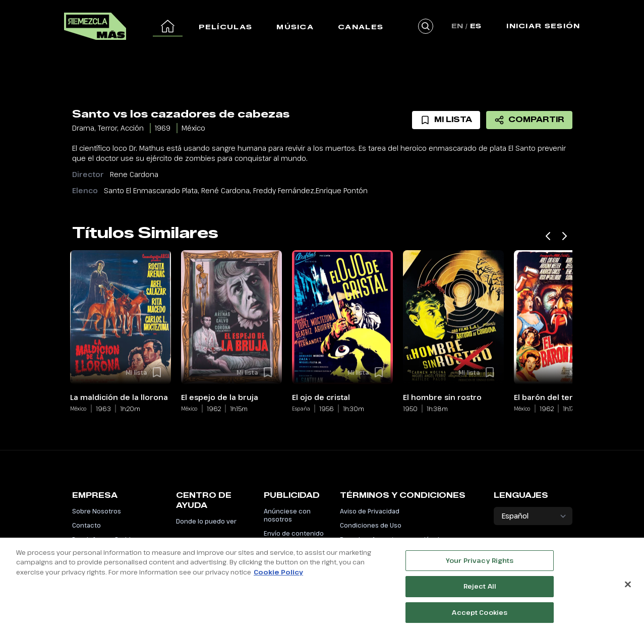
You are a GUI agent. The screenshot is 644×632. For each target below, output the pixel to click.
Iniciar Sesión (543, 26)
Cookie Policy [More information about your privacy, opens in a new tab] (278, 577)
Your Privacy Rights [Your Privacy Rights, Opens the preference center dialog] (479, 565)
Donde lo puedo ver (206, 521)
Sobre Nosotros (96, 511)
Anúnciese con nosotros (287, 515)
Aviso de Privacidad (369, 511)
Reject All (479, 591)
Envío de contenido (294, 533)
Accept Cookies (479, 617)
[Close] (628, 589)
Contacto (86, 525)
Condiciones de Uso (370, 525)
